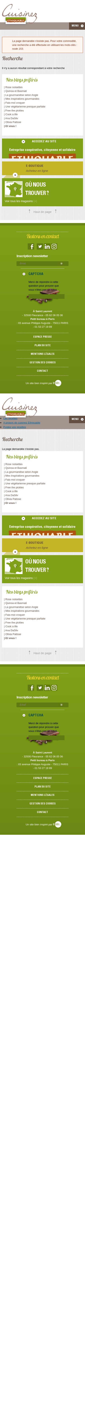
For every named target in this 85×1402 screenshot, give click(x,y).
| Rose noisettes (13, 87)
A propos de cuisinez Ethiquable (21, 422)
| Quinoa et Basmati (15, 90)
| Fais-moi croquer (15, 102)
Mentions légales (42, 354)
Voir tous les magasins (21, 201)
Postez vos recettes (14, 427)
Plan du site (43, 345)
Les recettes (10, 418)
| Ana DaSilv (11, 118)
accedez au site (44, 141)
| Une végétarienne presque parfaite (24, 106)
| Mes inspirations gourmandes (21, 98)
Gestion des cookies (43, 363)
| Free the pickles (14, 110)
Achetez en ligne (37, 170)
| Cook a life (11, 114)
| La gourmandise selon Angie (21, 94)
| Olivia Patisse (12, 122)
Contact (42, 371)
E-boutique (34, 166)
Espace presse (42, 337)
